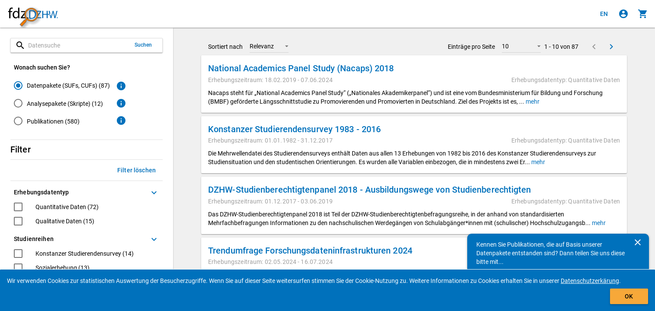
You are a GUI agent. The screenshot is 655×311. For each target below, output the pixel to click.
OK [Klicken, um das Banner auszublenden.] (629, 296)
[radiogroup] (62, 105)
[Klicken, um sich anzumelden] (623, 13)
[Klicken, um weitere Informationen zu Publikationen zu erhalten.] (121, 120)
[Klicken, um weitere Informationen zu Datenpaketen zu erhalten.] (121, 86)
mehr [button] (531, 101)
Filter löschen (136, 170)
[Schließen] (637, 242)
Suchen (143, 45)
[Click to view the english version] (604, 13)
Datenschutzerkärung (590, 280)
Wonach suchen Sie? (42, 67)
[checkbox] (56, 208)
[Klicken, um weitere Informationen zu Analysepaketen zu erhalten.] (121, 103)
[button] (269, 46)
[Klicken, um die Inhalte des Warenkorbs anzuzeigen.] (643, 13)
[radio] (62, 85)
